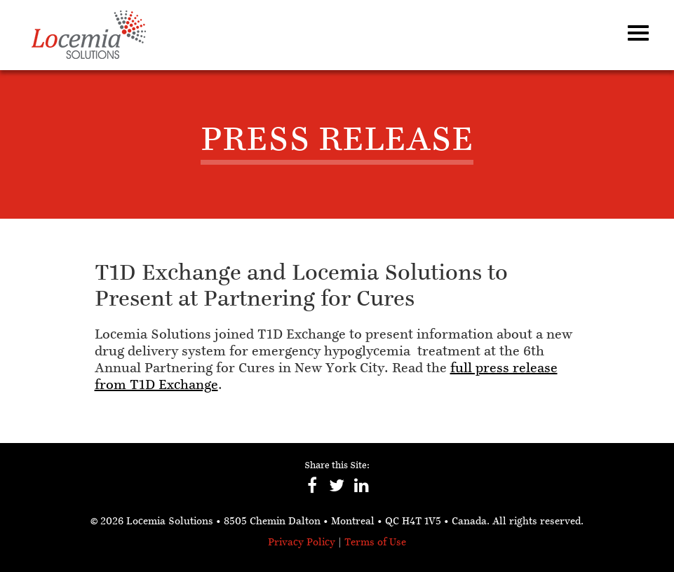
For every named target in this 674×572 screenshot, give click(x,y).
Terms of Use (375, 543)
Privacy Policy (301, 543)
